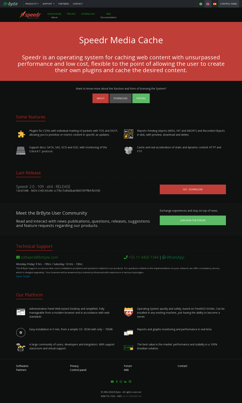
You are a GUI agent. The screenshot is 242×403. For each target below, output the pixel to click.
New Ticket (23, 276)
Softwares (22, 366)
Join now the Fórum (192, 220)
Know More (55, 14)
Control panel (228, 3)
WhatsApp (173, 257)
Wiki (109, 14)
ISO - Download (193, 189)
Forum (128, 366)
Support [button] (48, 3)
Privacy (74, 366)
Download (88, 14)
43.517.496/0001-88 (132, 396)
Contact (78, 3)
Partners (63, 3)
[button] (32, 4)
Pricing (71, 14)
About (101, 98)
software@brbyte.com (37, 257)
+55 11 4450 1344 (141, 257)
